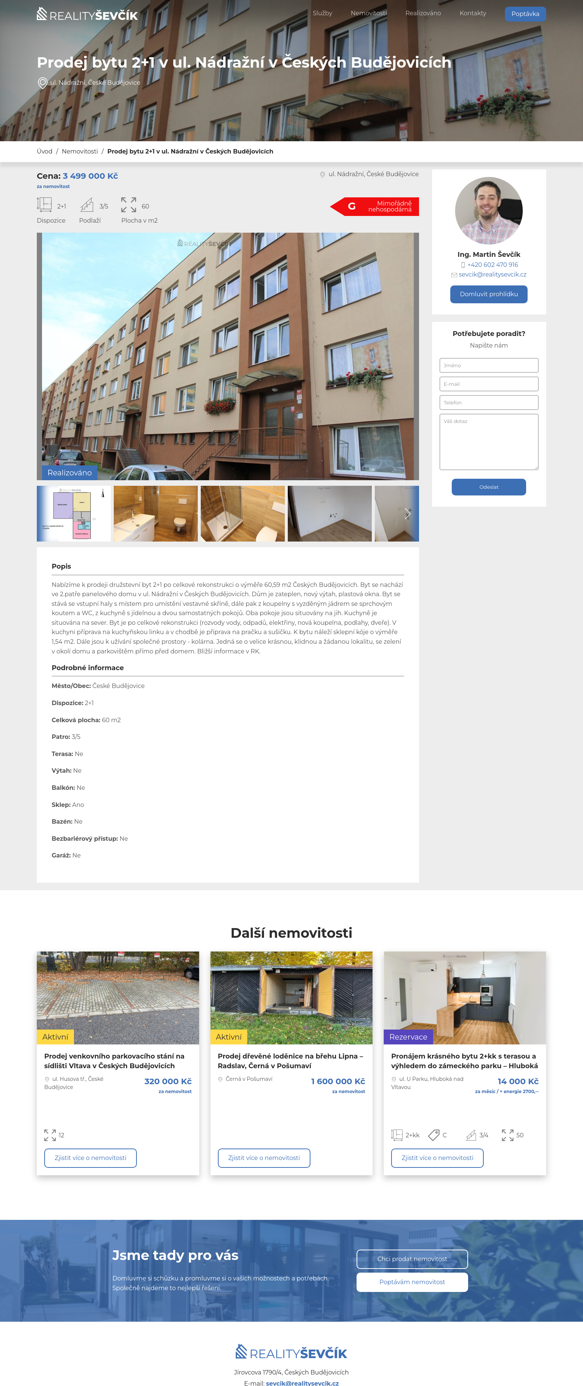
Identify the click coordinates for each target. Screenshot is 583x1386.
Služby (322, 13)
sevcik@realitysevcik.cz (492, 275)
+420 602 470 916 (492, 265)
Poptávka (525, 13)
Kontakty (473, 13)
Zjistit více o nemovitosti (90, 1158)
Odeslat (489, 487)
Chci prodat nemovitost (412, 1259)
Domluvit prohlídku (489, 294)
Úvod (44, 151)
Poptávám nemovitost (412, 1282)
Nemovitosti (369, 13)
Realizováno (423, 13)
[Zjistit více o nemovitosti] (118, 1063)
